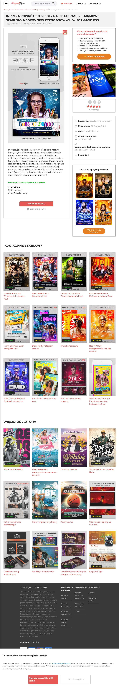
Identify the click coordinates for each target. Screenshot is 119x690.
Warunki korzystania (65, 605)
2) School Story (15, 190)
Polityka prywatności (66, 613)
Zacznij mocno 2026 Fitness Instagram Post (72, 294)
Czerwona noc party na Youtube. (100, 523)
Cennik (91, 593)
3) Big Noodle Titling (17, 193)
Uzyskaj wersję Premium (94, 231)
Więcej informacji (83, 139)
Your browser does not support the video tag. (94, 80)
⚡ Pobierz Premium (94, 56)
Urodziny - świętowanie (43, 572)
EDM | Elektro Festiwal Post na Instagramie (14, 399)
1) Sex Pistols (14, 187)
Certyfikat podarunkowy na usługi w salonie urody (73, 573)
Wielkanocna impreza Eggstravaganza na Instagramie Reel (99, 401)
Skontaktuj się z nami (79, 605)
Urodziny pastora (69, 469)
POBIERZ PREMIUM (36, 204)
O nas (77, 612)
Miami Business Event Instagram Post (13, 347)
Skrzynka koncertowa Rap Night (101, 470)
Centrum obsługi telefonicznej (11, 573)
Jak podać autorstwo (85, 150)
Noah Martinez (92, 131)
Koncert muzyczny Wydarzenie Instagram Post (14, 296)
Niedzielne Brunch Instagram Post (40, 294)
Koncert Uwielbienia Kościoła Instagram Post (100, 294)
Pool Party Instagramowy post (44, 399)
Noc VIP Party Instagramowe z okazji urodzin (100, 349)
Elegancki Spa (95, 572)
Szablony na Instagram (100, 121)
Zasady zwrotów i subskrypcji (79, 595)
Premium (79, 3)
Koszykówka (67, 522)
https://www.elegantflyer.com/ (60, 663)
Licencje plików (64, 596)
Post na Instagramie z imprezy (71, 399)
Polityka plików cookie (64, 622)
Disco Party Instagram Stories (42, 347)
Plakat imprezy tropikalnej (44, 522)
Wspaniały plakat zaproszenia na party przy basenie (44, 472)
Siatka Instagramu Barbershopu (12, 523)
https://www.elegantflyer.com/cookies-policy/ (47, 666)
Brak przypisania (36, 209)
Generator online (93, 599)
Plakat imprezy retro (13, 469)
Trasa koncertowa (69, 346)
